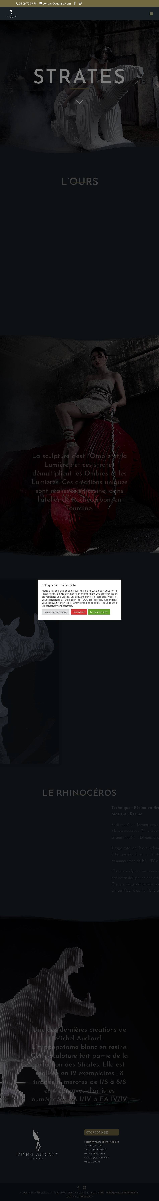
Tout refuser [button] (79, 611)
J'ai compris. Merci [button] (99, 611)
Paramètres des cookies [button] (55, 611)
